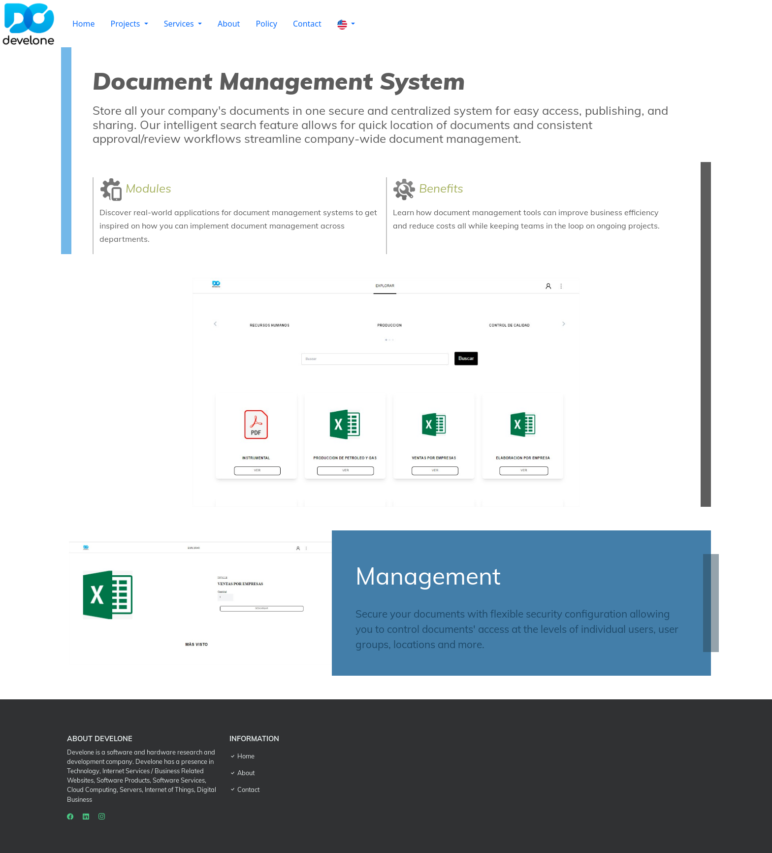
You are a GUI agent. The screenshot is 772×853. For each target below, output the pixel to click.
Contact (307, 23)
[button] (346, 23)
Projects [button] (126, 23)
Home (83, 23)
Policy (266, 23)
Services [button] (180, 23)
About (229, 23)
